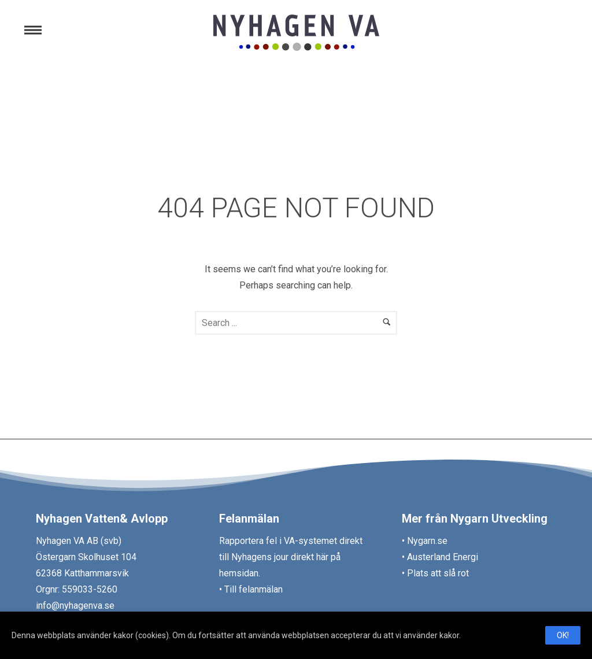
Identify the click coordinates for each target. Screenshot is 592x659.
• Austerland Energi (440, 556)
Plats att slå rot (437, 573)
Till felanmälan (253, 589)
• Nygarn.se (424, 540)
